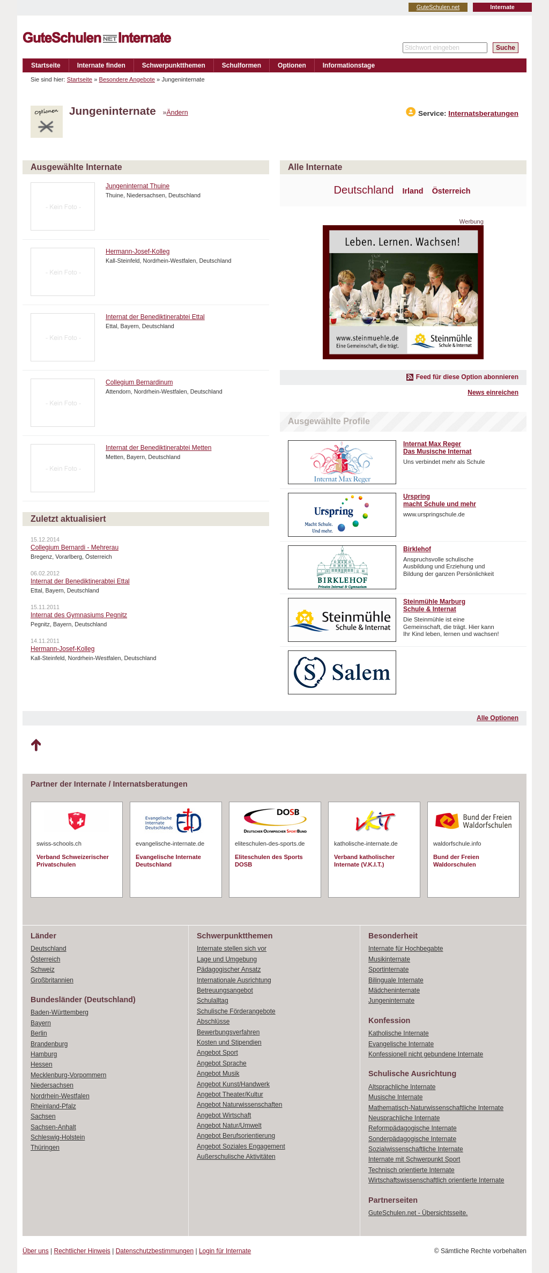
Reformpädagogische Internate (412, 1128)
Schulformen (241, 65)
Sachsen (43, 1116)
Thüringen (45, 1147)
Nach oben (36, 745)
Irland (412, 191)
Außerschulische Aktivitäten (236, 1156)
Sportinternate (388, 969)
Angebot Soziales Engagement (241, 1146)
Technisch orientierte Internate (411, 1170)
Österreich (451, 191)
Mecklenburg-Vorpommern (68, 1075)
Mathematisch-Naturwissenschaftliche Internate (435, 1108)
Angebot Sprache (222, 1063)
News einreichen (493, 392)
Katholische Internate (398, 1033)
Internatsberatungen (483, 113)
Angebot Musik (218, 1073)
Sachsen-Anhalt (53, 1127)
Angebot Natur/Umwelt (229, 1125)
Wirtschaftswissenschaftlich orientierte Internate (436, 1180)
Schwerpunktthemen (173, 65)
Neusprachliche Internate (404, 1118)
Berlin (39, 1033)
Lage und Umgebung (227, 959)
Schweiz (43, 969)
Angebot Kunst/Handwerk (233, 1084)
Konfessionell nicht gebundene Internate (425, 1054)
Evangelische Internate (401, 1044)
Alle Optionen (497, 718)
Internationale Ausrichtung (234, 980)
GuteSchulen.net (438, 7)
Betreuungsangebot (225, 990)
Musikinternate (389, 959)
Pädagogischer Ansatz (229, 969)
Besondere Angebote (127, 79)
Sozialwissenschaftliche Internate (415, 1149)
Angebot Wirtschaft (224, 1115)
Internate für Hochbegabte (405, 948)
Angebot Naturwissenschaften (239, 1104)
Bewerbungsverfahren (228, 1032)
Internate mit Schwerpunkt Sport (414, 1159)
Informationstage (349, 65)
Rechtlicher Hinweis (82, 1251)
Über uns (36, 1251)
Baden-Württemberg (59, 1012)
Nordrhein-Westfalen (60, 1096)
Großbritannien (52, 980)
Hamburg (44, 1054)
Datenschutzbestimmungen (155, 1251)
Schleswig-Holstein (58, 1137)
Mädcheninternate (394, 990)
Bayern (41, 1023)
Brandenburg (49, 1044)
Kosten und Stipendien (229, 1042)
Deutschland (363, 190)
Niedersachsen (52, 1085)
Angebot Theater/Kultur (230, 1094)
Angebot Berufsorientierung (236, 1135)
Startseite (46, 65)
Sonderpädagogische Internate (412, 1139)
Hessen (42, 1064)
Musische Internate (395, 1097)
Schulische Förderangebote (236, 1011)
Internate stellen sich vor (231, 948)
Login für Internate (225, 1251)
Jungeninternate (391, 1000)
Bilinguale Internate (396, 980)
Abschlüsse (213, 1021)
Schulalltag (212, 1000)
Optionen (292, 65)
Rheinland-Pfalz (53, 1106)
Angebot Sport (217, 1052)
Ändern (177, 112)
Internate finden (101, 65)
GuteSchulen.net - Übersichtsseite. (418, 1213)
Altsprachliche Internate (401, 1087)
